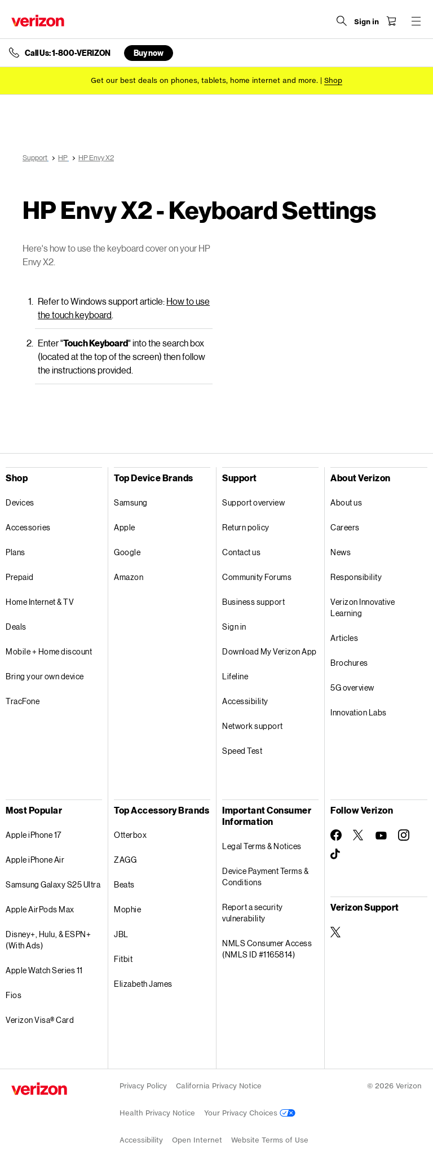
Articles (344, 638)
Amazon (128, 577)
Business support (253, 602)
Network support (252, 726)
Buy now (149, 53)
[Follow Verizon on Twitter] (358, 835)
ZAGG (125, 859)
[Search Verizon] (341, 20)
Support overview (253, 502)
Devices (20, 502)
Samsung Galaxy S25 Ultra (53, 884)
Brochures (349, 662)
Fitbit (123, 959)
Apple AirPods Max (40, 909)
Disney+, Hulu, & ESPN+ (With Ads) (48, 939)
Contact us (241, 552)
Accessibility (245, 701)
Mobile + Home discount (49, 651)
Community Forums (256, 577)
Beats (124, 884)
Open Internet (197, 1140)
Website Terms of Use (269, 1140)
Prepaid (20, 577)
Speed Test (242, 750)
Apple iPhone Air (35, 859)
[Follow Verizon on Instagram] (403, 835)
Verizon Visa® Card (40, 1020)
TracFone (22, 701)
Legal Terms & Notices (262, 846)
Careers (345, 527)
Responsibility (356, 577)
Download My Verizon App (269, 651)
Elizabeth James (143, 984)
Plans (15, 552)
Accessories (28, 527)
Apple (124, 527)
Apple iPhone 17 (33, 835)
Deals (16, 626)
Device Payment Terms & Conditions (265, 876)
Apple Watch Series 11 (44, 970)
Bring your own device (45, 676)
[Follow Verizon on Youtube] (381, 835)
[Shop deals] (333, 80)
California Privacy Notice (219, 1086)
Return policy (245, 527)
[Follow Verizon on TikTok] (336, 854)
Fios (13, 995)
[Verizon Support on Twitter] (336, 932)
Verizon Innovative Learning (362, 607)
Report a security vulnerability (252, 912)
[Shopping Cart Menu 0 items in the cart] (391, 20)
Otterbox (130, 835)
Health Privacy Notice (157, 1113)
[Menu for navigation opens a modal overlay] (416, 20)
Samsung (131, 502)
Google (127, 552)
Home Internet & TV (40, 602)
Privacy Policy (143, 1086)
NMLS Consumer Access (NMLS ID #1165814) (267, 948)
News (340, 552)
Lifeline (235, 676)
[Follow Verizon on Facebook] (336, 835)
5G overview (352, 687)
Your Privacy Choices (249, 1113)
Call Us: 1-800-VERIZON (68, 53)
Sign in (234, 626)
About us (346, 502)
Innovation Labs (358, 712)
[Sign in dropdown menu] (366, 22)
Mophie (127, 909)
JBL (121, 934)
